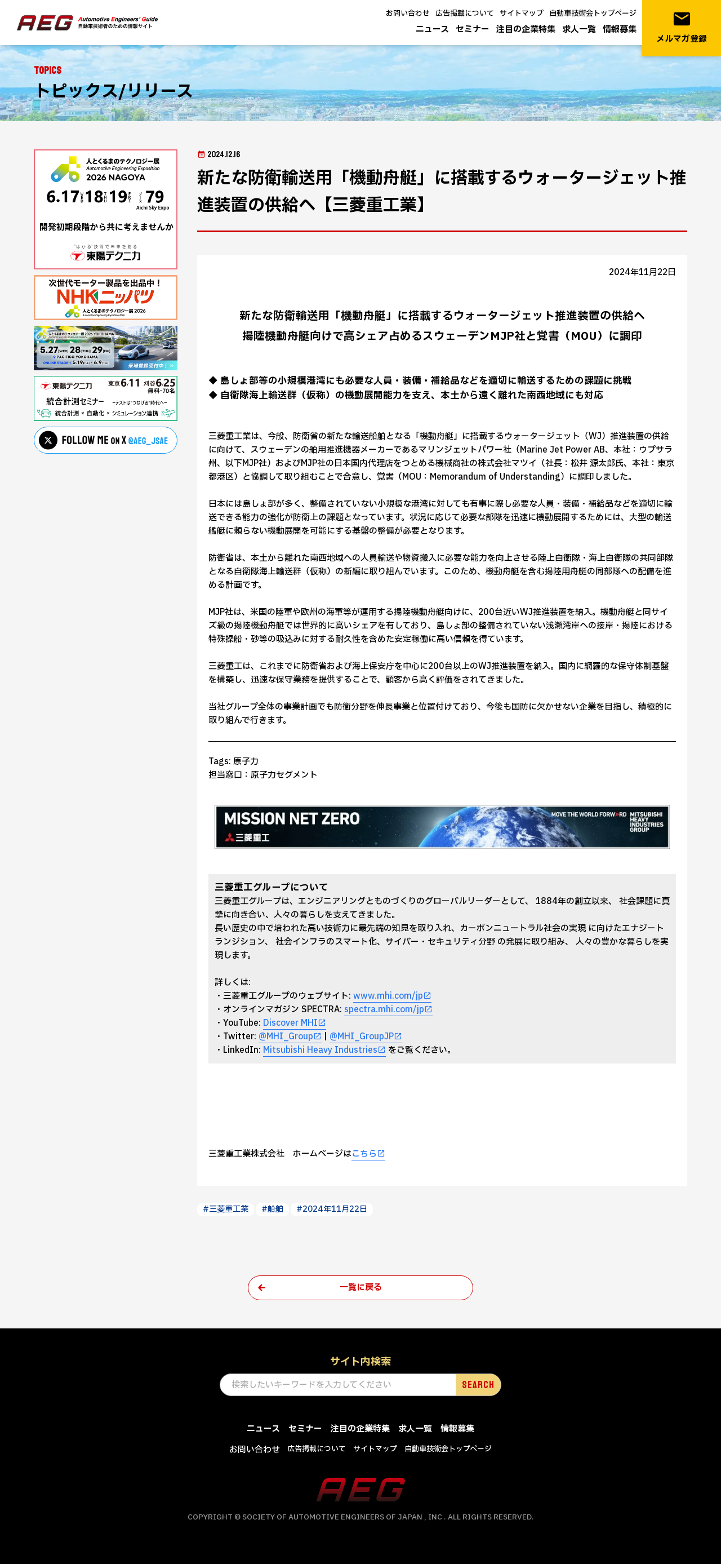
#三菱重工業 (225, 1209)
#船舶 (272, 1209)
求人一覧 (579, 29)
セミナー (472, 29)
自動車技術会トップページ (593, 13)
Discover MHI (290, 1023)
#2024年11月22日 (331, 1209)
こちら (364, 1153)
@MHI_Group (286, 1036)
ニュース (432, 29)
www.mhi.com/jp (388, 996)
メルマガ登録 (681, 27)
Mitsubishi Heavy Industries (320, 1050)
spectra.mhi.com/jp (384, 1009)
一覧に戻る (361, 1287)
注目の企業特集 (525, 29)
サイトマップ (522, 13)
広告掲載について (464, 13)
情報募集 (620, 29)
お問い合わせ (408, 13)
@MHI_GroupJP (362, 1036)
